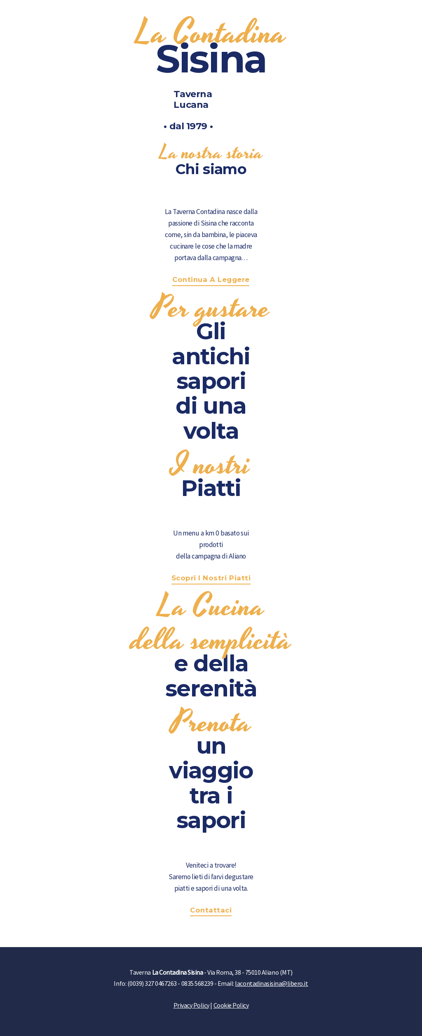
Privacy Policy (191, 1005)
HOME (247, 14)
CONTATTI (387, 14)
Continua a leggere (210, 279)
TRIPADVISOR (96, 14)
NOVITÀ (339, 14)
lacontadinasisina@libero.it (271, 983)
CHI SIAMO (292, 14)
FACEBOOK (36, 14)
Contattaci (211, 910)
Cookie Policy (231, 1005)
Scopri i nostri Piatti (211, 578)
